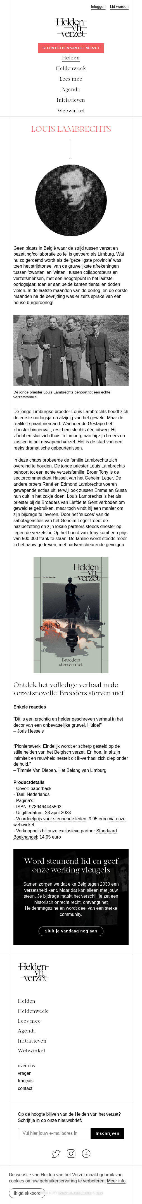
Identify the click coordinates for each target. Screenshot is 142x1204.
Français (26, 1080)
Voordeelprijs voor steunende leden (51, 818)
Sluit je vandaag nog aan (71, 931)
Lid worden (119, 6)
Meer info (116, 1180)
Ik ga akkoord (27, 1193)
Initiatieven (32, 1041)
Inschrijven (107, 1133)
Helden (27, 1001)
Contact (25, 1088)
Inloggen (98, 6)
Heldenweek (33, 1011)
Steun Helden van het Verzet (70, 48)
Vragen (25, 1073)
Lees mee (29, 1021)
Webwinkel (31, 1051)
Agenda (27, 1031)
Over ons (26, 1065)
